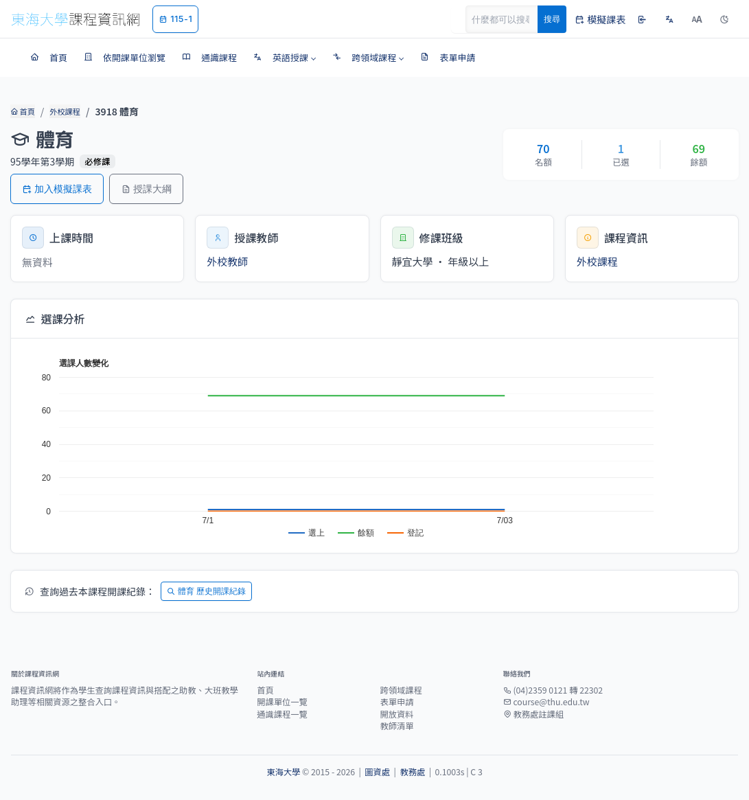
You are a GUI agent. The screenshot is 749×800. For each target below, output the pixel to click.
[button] (284, 57)
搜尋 (552, 19)
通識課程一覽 (282, 714)
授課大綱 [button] (146, 188)
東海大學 (283, 772)
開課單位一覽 (282, 702)
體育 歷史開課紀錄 (206, 591)
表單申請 (396, 702)
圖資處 (377, 772)
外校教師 (227, 261)
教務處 (412, 772)
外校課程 (64, 111)
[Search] (509, 19)
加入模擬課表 (57, 188)
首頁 (22, 111)
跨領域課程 (401, 690)
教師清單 (396, 726)
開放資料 (396, 714)
